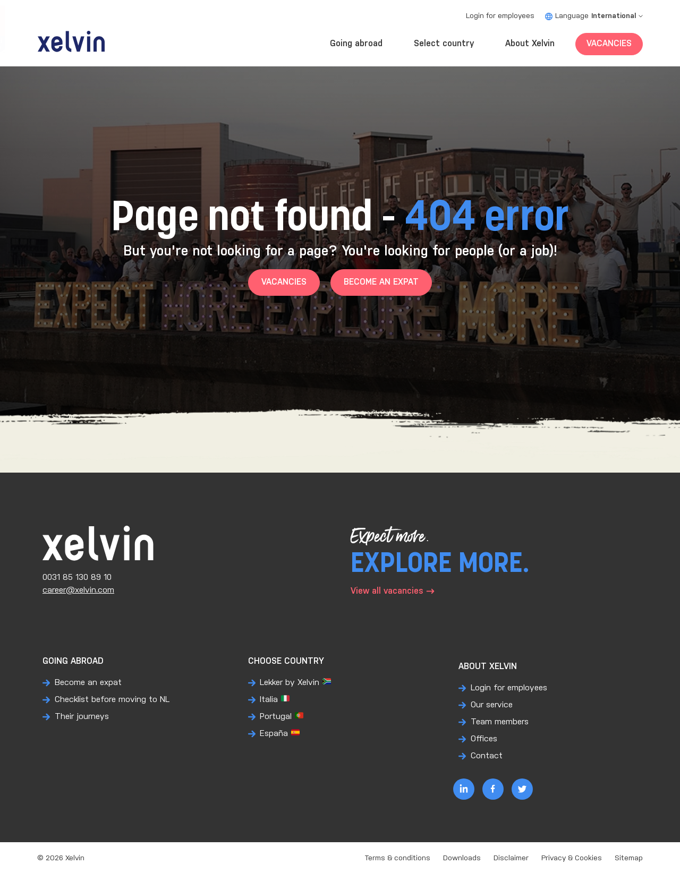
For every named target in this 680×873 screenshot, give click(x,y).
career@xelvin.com (78, 590)
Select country (444, 44)
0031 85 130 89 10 (77, 577)
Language (594, 16)
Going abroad (356, 44)
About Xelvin (530, 44)
